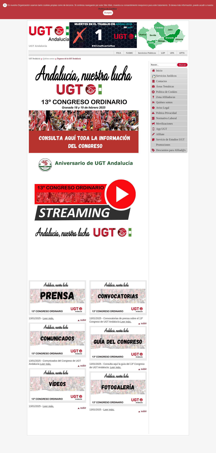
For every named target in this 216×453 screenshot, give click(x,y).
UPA (172, 53)
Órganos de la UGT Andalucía (69, 59)
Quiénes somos (49, 59)
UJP (163, 53)
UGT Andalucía (34, 59)
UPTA (182, 53)
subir (83, 320)
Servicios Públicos (147, 53)
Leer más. (48, 318)
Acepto (108, 12)
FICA (118, 53)
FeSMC (129, 53)
